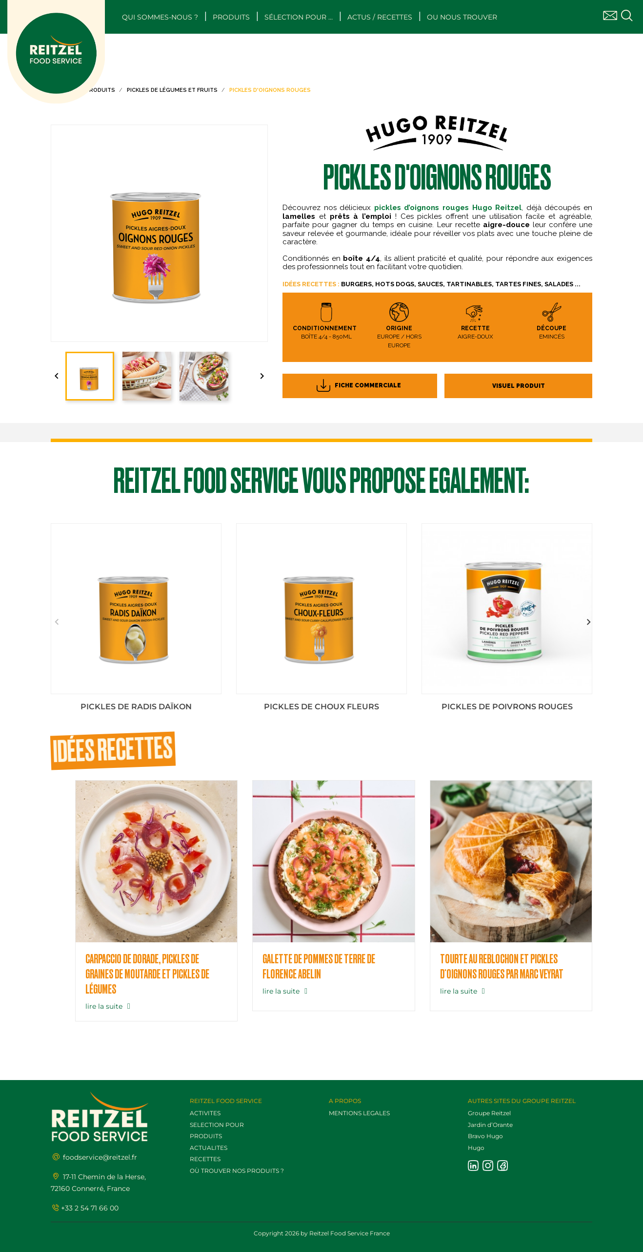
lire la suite (109, 1006)
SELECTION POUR (217, 1124)
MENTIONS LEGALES (359, 1113)
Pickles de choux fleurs (321, 706)
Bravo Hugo (485, 1136)
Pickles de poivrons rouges (507, 706)
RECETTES (205, 1159)
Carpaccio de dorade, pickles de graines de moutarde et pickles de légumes (147, 974)
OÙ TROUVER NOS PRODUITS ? (237, 1170)
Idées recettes (113, 751)
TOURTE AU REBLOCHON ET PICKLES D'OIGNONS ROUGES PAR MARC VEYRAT (501, 967)
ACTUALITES (208, 1147)
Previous (55, 622)
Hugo (476, 1147)
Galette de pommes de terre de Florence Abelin (318, 967)
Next (587, 622)
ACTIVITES (205, 1113)
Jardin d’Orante (490, 1124)
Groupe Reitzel (489, 1113)
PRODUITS (206, 1136)
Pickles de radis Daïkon (136, 706)
